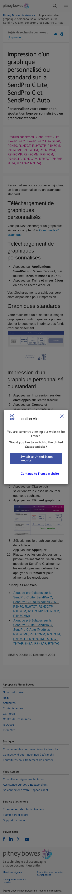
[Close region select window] (61, 416)
